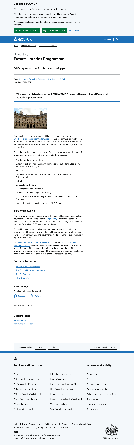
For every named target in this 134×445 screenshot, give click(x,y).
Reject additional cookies (54, 30)
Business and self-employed (26, 384)
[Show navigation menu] (108, 39)
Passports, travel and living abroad (66, 399)
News (89, 379)
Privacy (23, 424)
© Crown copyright (111, 438)
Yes (42, 347)
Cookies (32, 424)
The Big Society (23, 274)
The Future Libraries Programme (30, 270)
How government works (98, 404)
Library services (20, 320)
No (55, 347)
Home (16, 45)
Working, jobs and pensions (62, 409)
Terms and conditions (81, 424)
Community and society (48, 45)
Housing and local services (62, 389)
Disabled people (21, 404)
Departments (93, 374)
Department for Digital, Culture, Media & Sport (37, 79)
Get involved (92, 409)
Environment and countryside (63, 384)
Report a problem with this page (103, 347)
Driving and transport (23, 409)
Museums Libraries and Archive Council (35, 242)
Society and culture (28, 45)
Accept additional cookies (27, 30)
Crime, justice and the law (25, 399)
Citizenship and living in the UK (27, 394)
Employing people (58, 379)
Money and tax (57, 394)
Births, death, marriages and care (29, 379)
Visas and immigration (60, 404)
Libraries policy (23, 278)
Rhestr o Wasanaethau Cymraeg (28, 427)
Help (16, 424)
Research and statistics (97, 389)
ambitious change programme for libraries (33, 139)
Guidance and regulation (98, 384)
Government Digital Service (57, 427)
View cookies (74, 30)
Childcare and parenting (25, 389)
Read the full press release (28, 266)
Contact (65, 424)
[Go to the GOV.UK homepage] (23, 39)
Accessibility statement (49, 424)
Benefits (17, 374)
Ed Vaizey (63, 79)
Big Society (52, 218)
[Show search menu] (117, 39)
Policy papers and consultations (101, 394)
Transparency (93, 399)
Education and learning (60, 374)
